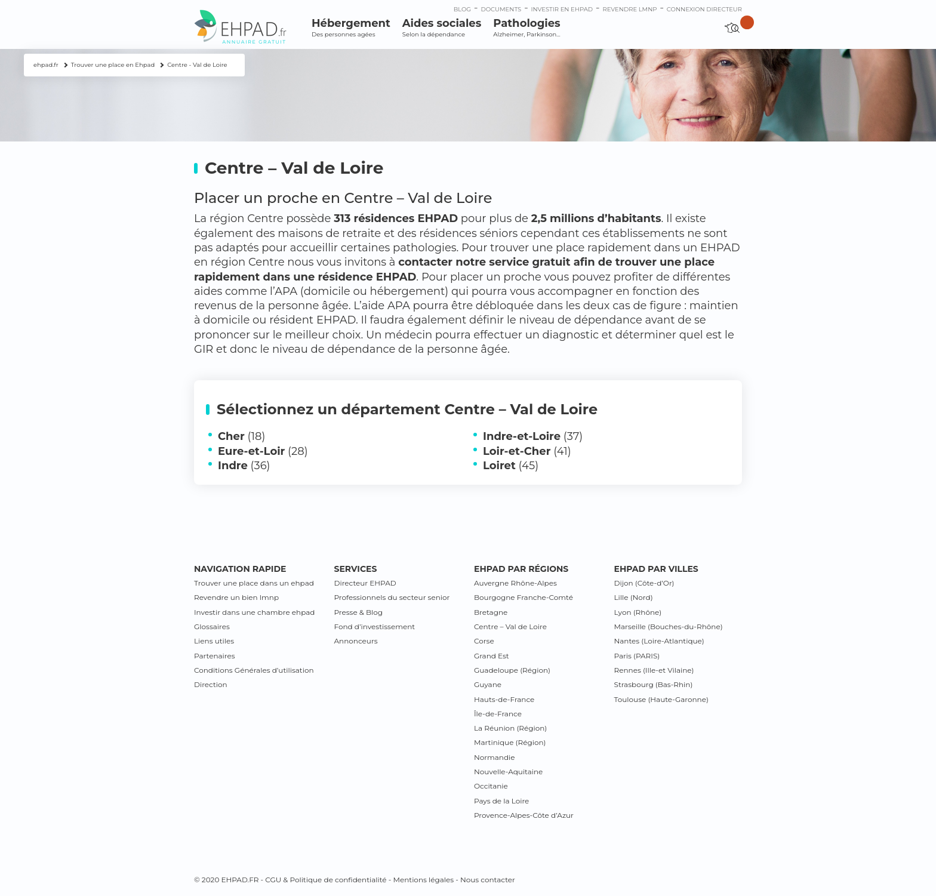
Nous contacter (487, 879)
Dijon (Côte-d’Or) (644, 582)
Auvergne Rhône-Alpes (515, 582)
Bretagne (490, 612)
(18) (241, 436)
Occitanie (491, 785)
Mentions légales (423, 879)
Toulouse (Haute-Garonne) (661, 699)
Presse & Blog (358, 612)
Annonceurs (356, 640)
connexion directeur (704, 9)
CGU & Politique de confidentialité (325, 879)
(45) (510, 465)
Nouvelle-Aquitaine (508, 771)
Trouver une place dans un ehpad (254, 582)
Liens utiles (214, 640)
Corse (484, 640)
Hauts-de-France (504, 699)
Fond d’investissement (374, 626)
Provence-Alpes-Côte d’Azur (524, 815)
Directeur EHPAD (365, 582)
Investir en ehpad (562, 9)
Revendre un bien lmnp (236, 597)
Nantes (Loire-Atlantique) (659, 640)
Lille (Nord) (633, 597)
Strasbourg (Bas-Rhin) (653, 684)
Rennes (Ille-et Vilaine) (654, 670)
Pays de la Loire (501, 800)
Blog (462, 9)
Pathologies (526, 28)
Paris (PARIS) (637, 655)
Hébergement (351, 28)
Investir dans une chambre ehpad (254, 612)
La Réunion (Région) (510, 727)
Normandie (494, 757)
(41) (527, 451)
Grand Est (491, 655)
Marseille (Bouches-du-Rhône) (668, 626)
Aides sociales (441, 28)
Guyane (487, 684)
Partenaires (214, 655)
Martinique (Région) (510, 742)
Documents (501, 9)
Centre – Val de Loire (510, 626)
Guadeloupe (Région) (512, 670)
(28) (263, 451)
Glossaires (212, 626)
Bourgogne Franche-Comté (523, 597)
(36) (244, 465)
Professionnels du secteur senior (392, 597)
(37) (533, 436)
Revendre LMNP (629, 9)
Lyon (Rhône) (638, 612)
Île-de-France (498, 713)
